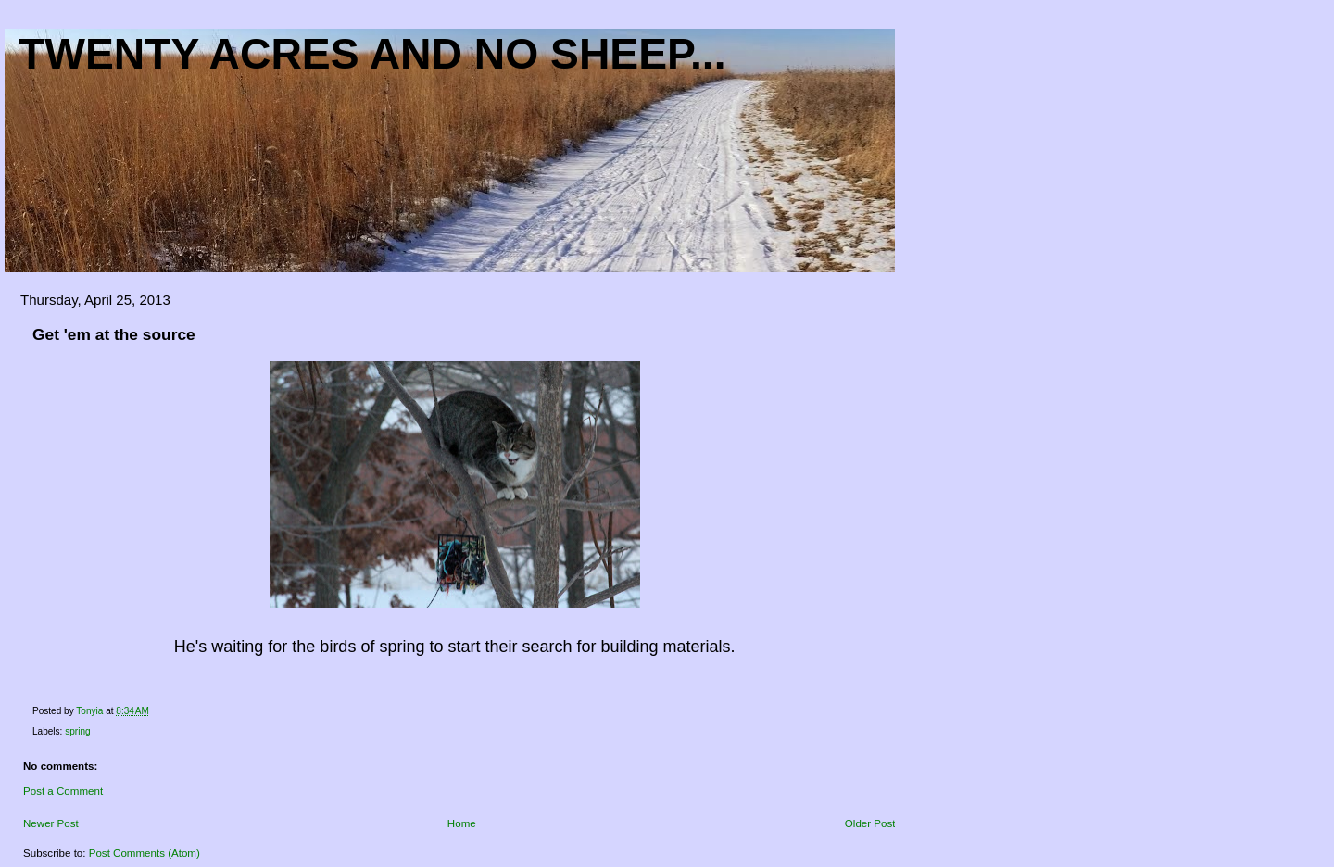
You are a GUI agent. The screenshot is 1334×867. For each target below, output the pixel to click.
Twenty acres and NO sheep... (372, 54)
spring (77, 731)
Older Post (870, 823)
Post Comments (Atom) (144, 853)
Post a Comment (63, 791)
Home (461, 823)
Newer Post (51, 823)
